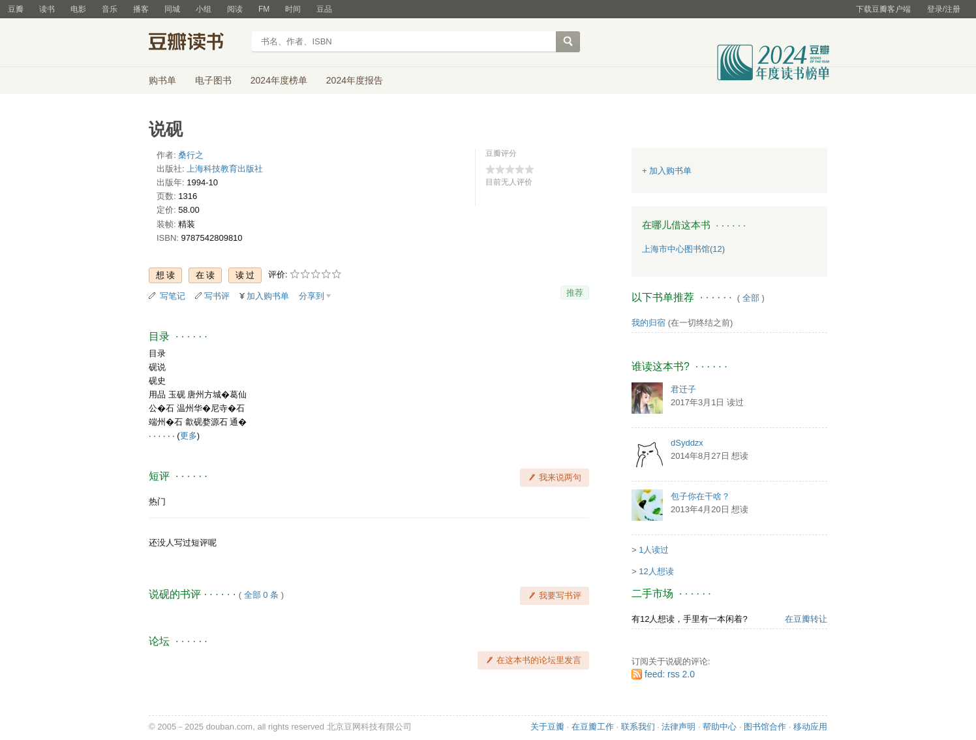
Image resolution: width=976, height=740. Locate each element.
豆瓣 (15, 9)
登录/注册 (943, 9)
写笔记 (172, 296)
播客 (141, 9)
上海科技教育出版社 (225, 169)
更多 (188, 435)
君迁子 (683, 389)
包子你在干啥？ (700, 496)
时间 (293, 9)
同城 (172, 9)
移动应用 (810, 727)
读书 (47, 9)
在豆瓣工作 (593, 727)
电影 (78, 9)
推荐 (574, 293)
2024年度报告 (354, 80)
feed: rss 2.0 (670, 674)
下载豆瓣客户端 (883, 9)
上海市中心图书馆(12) (683, 249)
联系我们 (638, 727)
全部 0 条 (261, 595)
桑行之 (191, 155)
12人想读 (656, 571)
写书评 (217, 296)
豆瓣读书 (196, 43)
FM (263, 9)
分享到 (311, 296)
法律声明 (678, 727)
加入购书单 (268, 296)
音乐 (109, 9)
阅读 (235, 9)
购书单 (162, 80)
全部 (750, 298)
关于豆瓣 (547, 727)
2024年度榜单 (279, 80)
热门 (157, 501)
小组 (203, 9)
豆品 (324, 9)
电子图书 (213, 80)
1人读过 (654, 550)
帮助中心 (720, 727)
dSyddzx (687, 443)
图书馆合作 (765, 727)
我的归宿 (648, 323)
